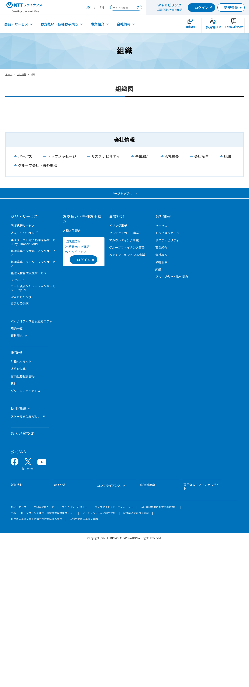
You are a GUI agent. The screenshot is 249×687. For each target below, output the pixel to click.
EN (102, 7)
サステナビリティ (105, 301)
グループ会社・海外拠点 (37, 310)
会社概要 (172, 301)
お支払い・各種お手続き (59, 24)
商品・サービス (16, 24)
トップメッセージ (62, 301)
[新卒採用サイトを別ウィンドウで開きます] (212, 25)
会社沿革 (201, 301)
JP (88, 7)
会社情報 (124, 24)
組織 (227, 301)
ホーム (8, 74)
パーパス (25, 301)
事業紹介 (97, 24)
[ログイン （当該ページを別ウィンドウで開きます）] (83, 404)
